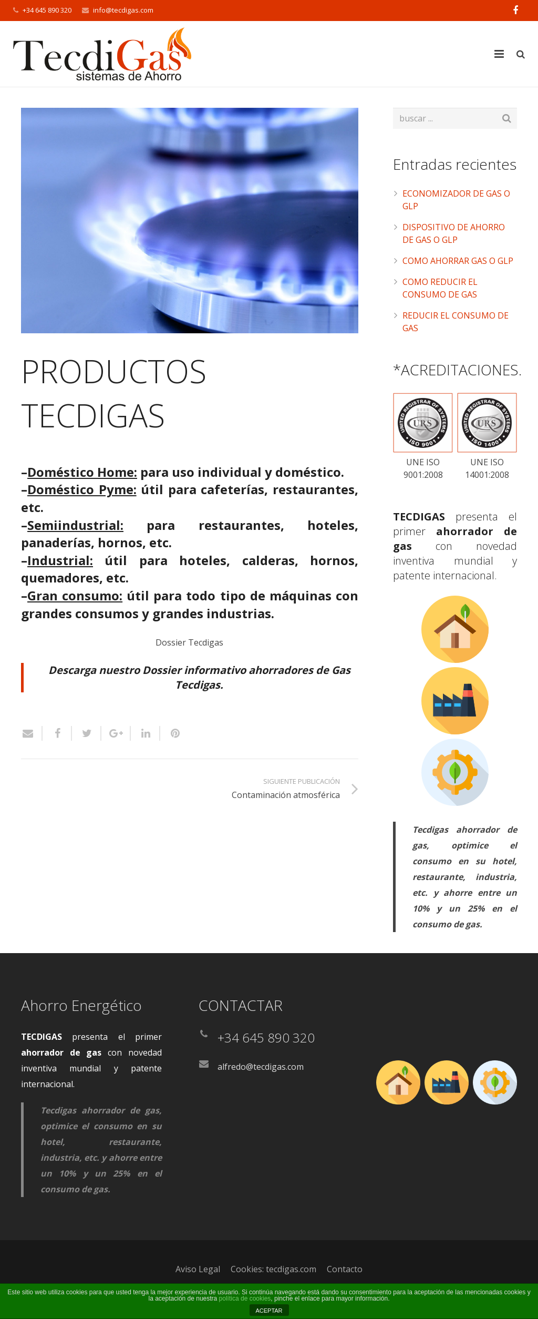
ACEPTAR (268, 1310)
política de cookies (245, 1298)
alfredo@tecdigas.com (261, 1066)
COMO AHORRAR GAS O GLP (457, 261)
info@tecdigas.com (123, 10)
